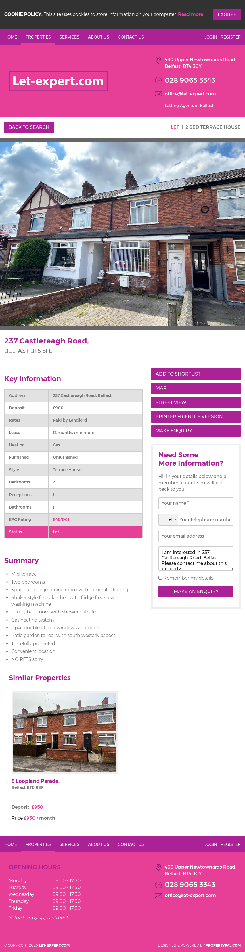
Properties (38, 37)
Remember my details (187, 578)
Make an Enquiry (196, 591)
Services (69, 37)
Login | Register (222, 37)
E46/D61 (61, 519)
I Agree (227, 14)
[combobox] (168, 519)
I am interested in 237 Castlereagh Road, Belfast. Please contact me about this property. (195, 558)
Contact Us (131, 37)
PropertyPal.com (223, 945)
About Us (98, 37)
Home (10, 37)
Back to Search (29, 127)
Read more (190, 14)
